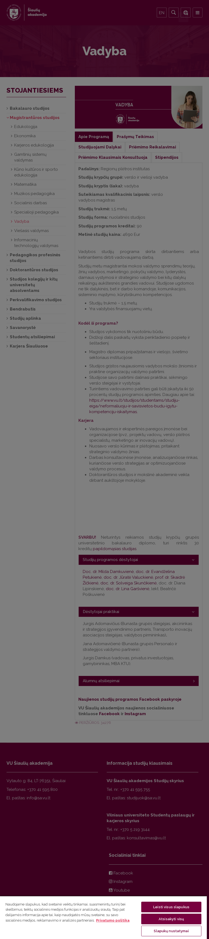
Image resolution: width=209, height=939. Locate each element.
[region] (103, 917)
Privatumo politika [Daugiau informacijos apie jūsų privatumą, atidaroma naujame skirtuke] (113, 920)
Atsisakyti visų (171, 919)
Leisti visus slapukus (171, 907)
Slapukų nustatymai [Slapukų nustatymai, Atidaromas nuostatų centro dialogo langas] (171, 931)
